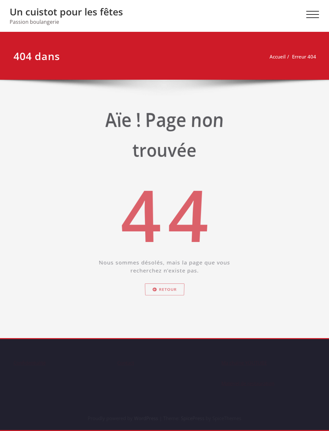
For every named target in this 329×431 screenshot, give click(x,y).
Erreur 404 (305, 56)
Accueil (279, 56)
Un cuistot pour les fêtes (66, 11)
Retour (164, 302)
